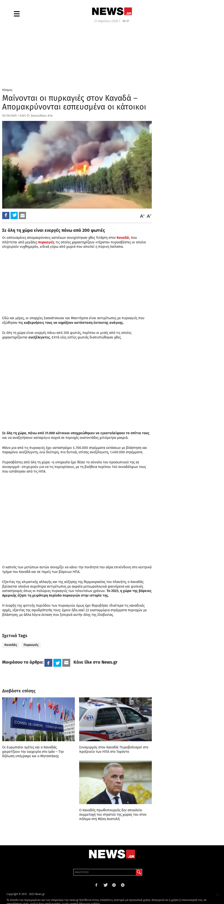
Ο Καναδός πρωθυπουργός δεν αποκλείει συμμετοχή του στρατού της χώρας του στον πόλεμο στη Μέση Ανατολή (113, 814)
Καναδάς (10, 645)
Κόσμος (7, 90)
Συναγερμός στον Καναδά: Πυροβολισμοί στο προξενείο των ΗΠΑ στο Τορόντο (113, 749)
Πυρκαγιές (31, 645)
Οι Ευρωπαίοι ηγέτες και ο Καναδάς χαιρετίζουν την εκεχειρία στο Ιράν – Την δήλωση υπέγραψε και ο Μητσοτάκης (33, 751)
